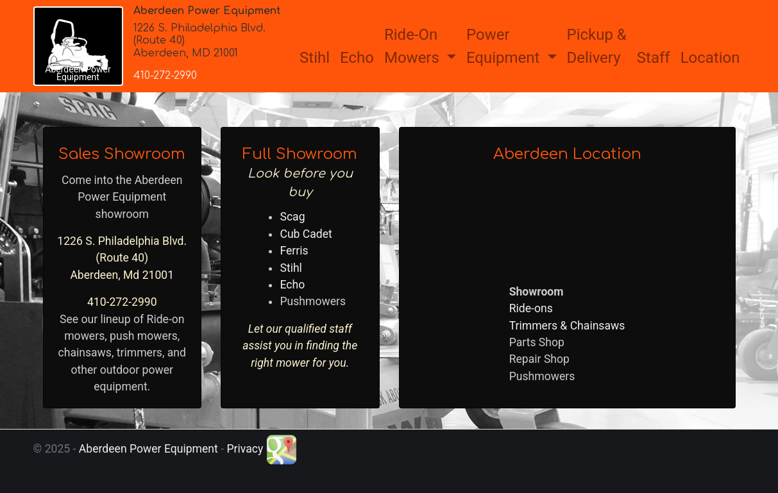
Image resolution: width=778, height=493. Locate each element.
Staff (653, 58)
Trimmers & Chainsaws (567, 325)
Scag (292, 216)
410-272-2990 (165, 75)
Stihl (315, 58)
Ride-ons (531, 308)
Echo (357, 58)
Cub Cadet (306, 234)
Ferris (294, 250)
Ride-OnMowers (413, 46)
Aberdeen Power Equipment (148, 448)
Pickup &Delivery (597, 46)
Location (710, 58)
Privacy (244, 448)
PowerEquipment (504, 46)
